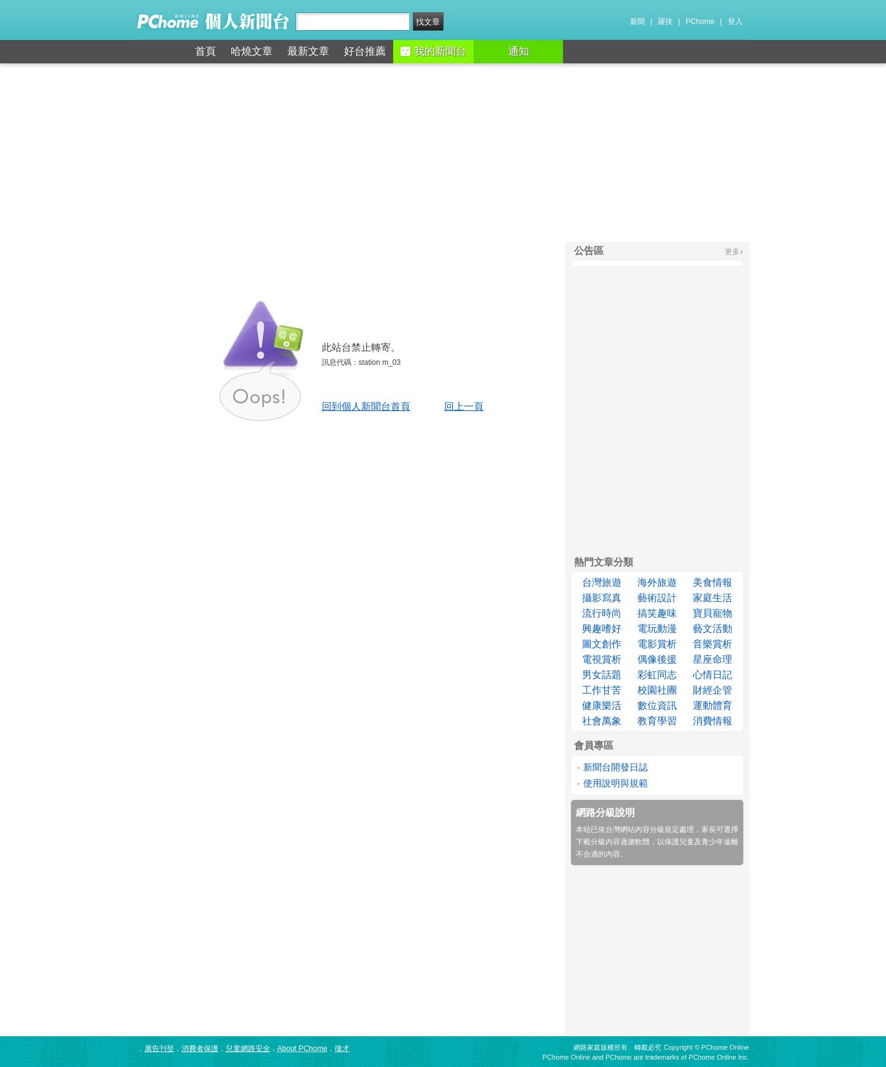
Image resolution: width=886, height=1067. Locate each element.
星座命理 (712, 659)
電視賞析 (601, 659)
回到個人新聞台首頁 (366, 406)
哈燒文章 (252, 51)
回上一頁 (464, 406)
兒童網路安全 (248, 1048)
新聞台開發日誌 (615, 767)
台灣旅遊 (601, 582)
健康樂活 (601, 705)
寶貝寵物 (712, 613)
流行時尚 (601, 613)
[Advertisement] (443, 153)
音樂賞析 (712, 644)
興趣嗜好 (601, 628)
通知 (518, 51)
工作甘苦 (601, 690)
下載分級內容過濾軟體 (613, 841)
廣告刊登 (159, 1048)
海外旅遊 (657, 582)
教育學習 (657, 721)
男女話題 (601, 674)
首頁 (205, 51)
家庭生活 (712, 598)
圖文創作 (601, 644)
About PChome (302, 1048)
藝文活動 (712, 628)
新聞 (637, 21)
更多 (732, 251)
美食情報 (712, 582)
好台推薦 (365, 51)
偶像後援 (657, 659)
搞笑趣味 (657, 613)
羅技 (665, 21)
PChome (699, 21)
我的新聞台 (433, 51)
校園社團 (657, 690)
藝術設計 (657, 598)
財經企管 (712, 690)
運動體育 (712, 705)
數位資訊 (657, 705)
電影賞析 (657, 644)
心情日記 (712, 674)
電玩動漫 (657, 628)
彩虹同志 (657, 674)
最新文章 (308, 51)
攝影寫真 (601, 598)
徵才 (342, 1048)
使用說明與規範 (615, 783)
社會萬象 (601, 721)
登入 (735, 21)
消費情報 (712, 721)
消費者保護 (200, 1048)
